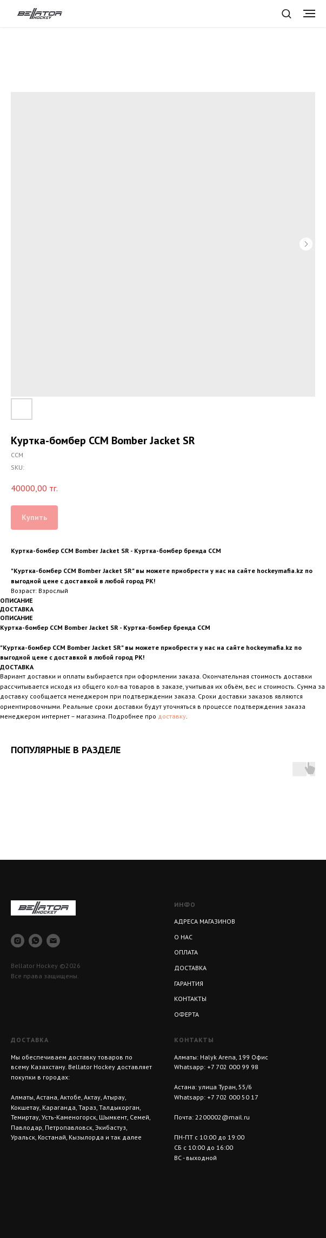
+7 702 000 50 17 (232, 1097)
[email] (53, 940)
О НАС (183, 937)
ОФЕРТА (186, 1014)
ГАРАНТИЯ (188, 983)
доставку (172, 716)
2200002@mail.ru (222, 1117)
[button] (286, 13)
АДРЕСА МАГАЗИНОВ (204, 921)
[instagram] (17, 940)
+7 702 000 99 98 (232, 1067)
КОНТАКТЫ (190, 999)
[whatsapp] (35, 940)
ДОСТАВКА (190, 968)
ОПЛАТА (186, 952)
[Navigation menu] (309, 13)
